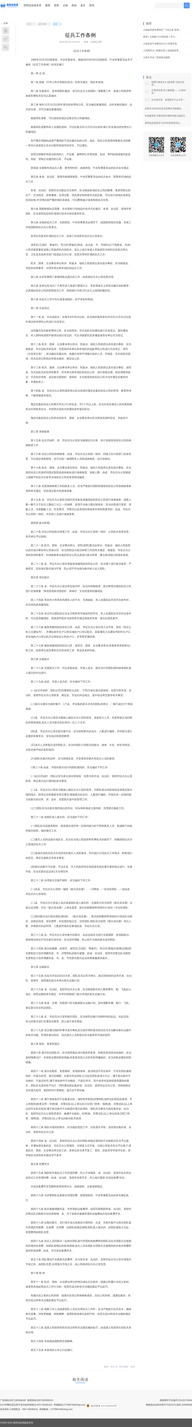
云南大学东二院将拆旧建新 (156, 57)
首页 (29, 24)
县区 (82, 5)
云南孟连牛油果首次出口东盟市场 (160, 43)
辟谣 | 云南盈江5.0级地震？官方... (160, 36)
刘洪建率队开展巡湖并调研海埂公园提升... (166, 115)
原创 (74, 5)
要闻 (47, 5)
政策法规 (42, 24)
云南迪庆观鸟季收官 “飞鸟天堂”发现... (162, 30)
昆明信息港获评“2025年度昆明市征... (163, 123)
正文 (55, 24)
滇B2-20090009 (184, 1404)
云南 (65, 5)
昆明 (56, 5)
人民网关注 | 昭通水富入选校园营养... (161, 50)
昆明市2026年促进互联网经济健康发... (164, 108)
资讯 (91, 5)
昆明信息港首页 (32, 5)
